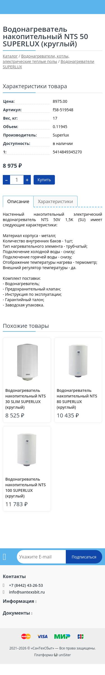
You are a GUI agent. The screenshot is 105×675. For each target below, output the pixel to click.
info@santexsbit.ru (27, 592)
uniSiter (65, 655)
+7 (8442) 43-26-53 (26, 585)
